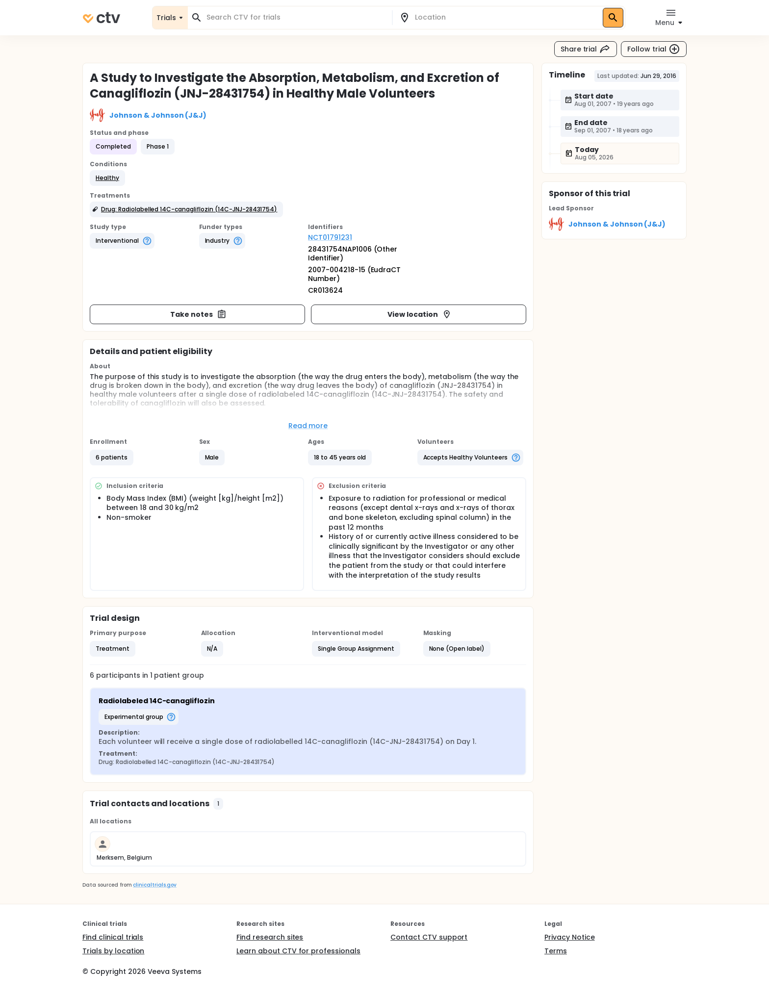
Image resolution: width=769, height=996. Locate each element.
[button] (107, 178)
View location (419, 314)
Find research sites (269, 937)
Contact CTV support (428, 937)
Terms (555, 950)
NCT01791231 (330, 237)
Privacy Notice (569, 937)
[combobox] (295, 17)
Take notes (198, 314)
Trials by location (113, 950)
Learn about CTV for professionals (298, 950)
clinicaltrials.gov (154, 885)
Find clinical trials (112, 937)
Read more (308, 425)
